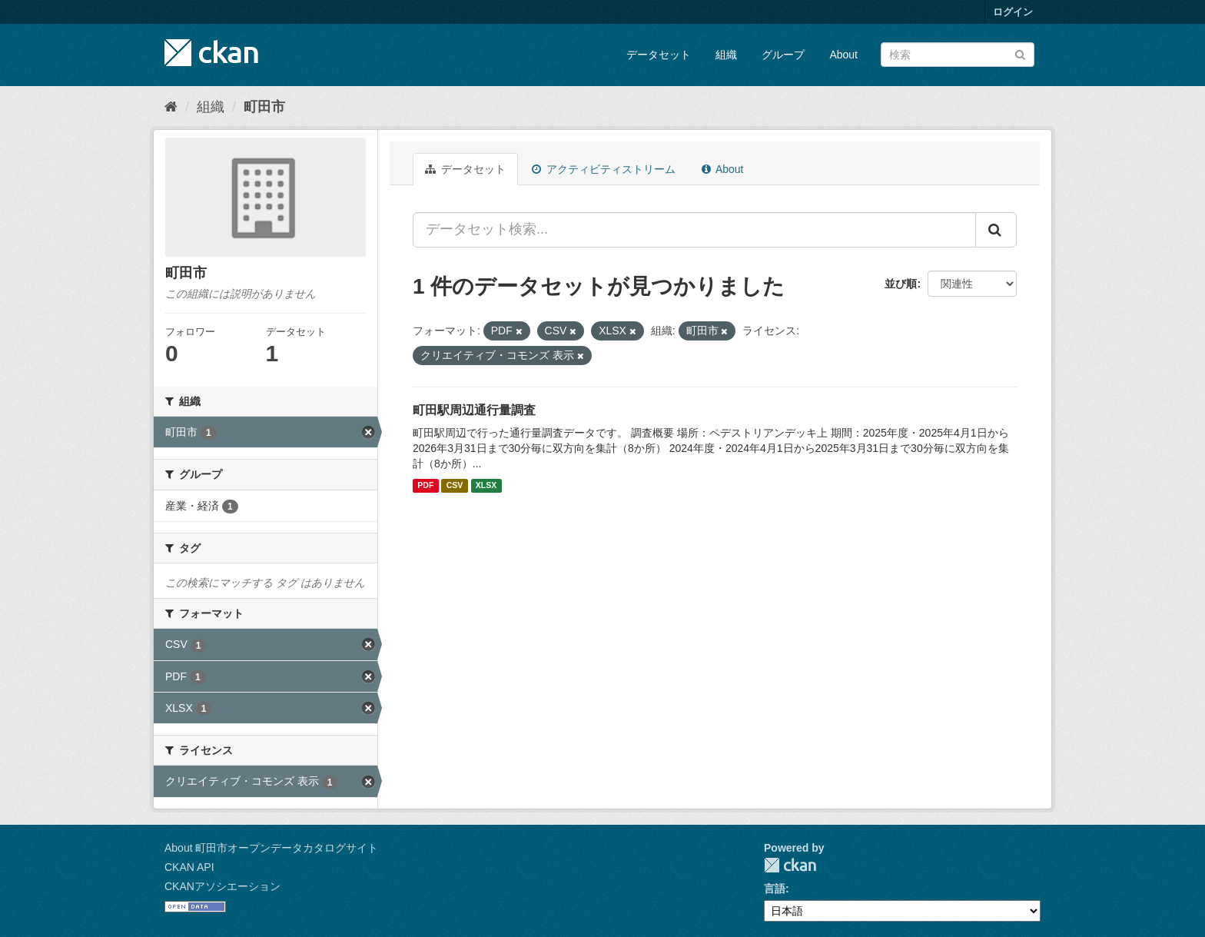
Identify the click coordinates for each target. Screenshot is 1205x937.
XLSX (486, 485)
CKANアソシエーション (222, 886)
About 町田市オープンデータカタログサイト (271, 848)
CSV (454, 485)
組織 (726, 54)
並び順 (901, 283)
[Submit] (1020, 53)
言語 (774, 888)
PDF (425, 485)
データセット (658, 54)
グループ (783, 54)
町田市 (264, 107)
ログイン (1013, 12)
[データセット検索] (957, 54)
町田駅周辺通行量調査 (474, 410)
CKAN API (189, 867)
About (843, 54)
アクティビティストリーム (604, 169)
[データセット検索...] (694, 230)
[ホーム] (171, 107)
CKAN (790, 865)
